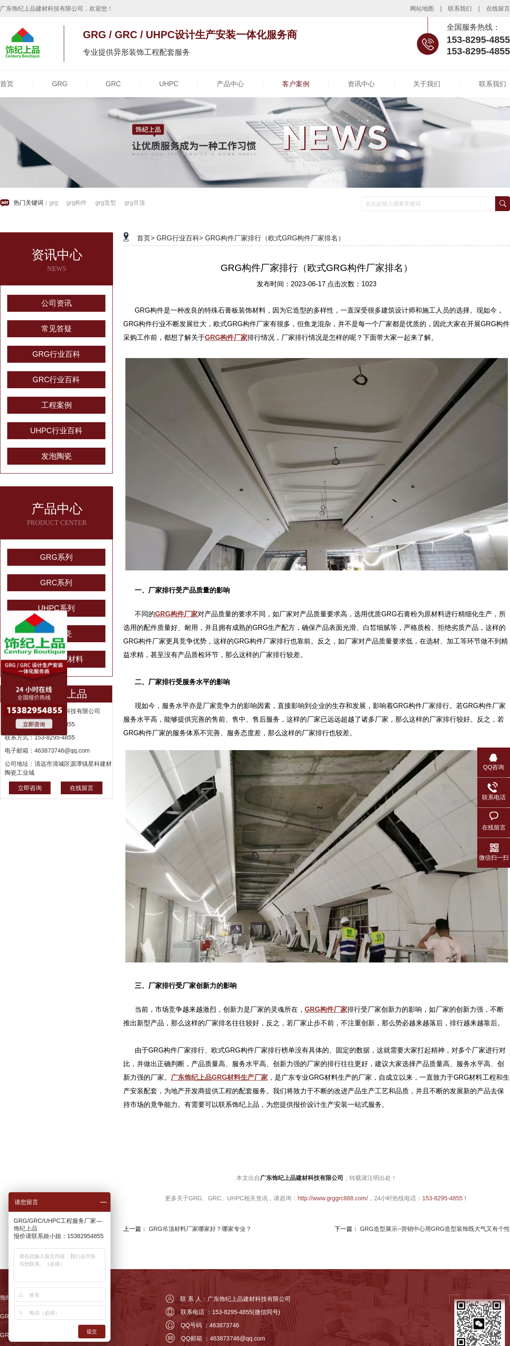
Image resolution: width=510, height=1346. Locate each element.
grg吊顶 (135, 202)
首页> (145, 238)
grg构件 (76, 202)
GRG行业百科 (56, 354)
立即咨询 (30, 787)
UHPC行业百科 (56, 430)
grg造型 (105, 202)
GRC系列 (56, 582)
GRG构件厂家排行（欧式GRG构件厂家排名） (275, 238)
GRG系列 (56, 557)
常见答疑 (56, 329)
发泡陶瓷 (56, 456)
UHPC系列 (56, 608)
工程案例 (56, 405)
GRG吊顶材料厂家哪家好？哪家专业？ (200, 1228)
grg (53, 202)
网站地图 (422, 8)
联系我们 (460, 8)
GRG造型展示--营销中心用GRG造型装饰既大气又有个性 (435, 1228)
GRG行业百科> (179, 238)
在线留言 (498, 8)
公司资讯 (56, 303)
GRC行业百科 (56, 379)
